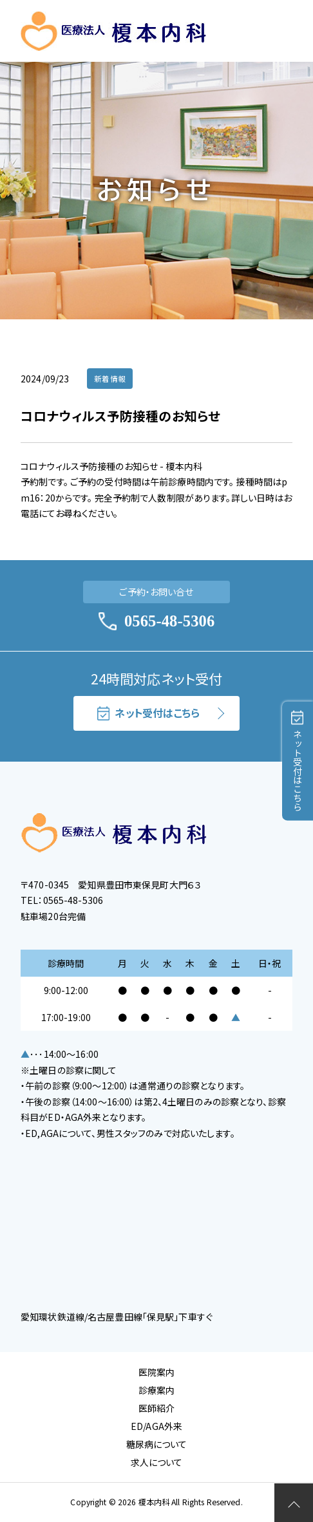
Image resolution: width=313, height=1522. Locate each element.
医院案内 (156, 1372)
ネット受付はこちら (148, 712)
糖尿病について (156, 1444)
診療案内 (156, 1390)
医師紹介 (156, 1408)
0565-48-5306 (157, 621)
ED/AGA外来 (156, 1426)
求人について (157, 1462)
